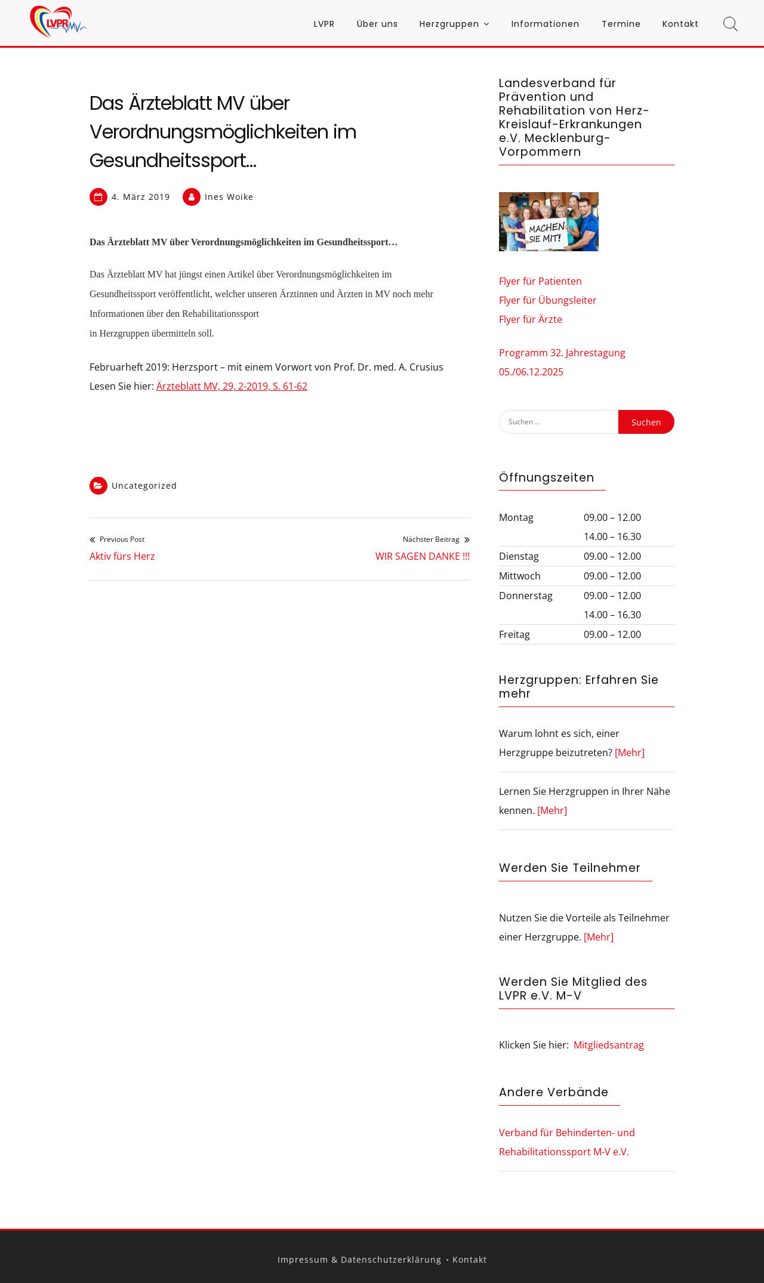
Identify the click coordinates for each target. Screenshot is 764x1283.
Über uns (377, 24)
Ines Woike (229, 196)
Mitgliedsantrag (609, 1044)
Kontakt (681, 24)
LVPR (324, 24)
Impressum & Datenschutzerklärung (360, 1259)
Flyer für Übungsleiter (548, 300)
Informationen (546, 24)
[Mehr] (630, 752)
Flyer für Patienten (540, 281)
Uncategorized (144, 485)
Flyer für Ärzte (530, 319)
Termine (621, 24)
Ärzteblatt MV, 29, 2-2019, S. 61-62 (231, 386)
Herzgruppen (449, 24)
